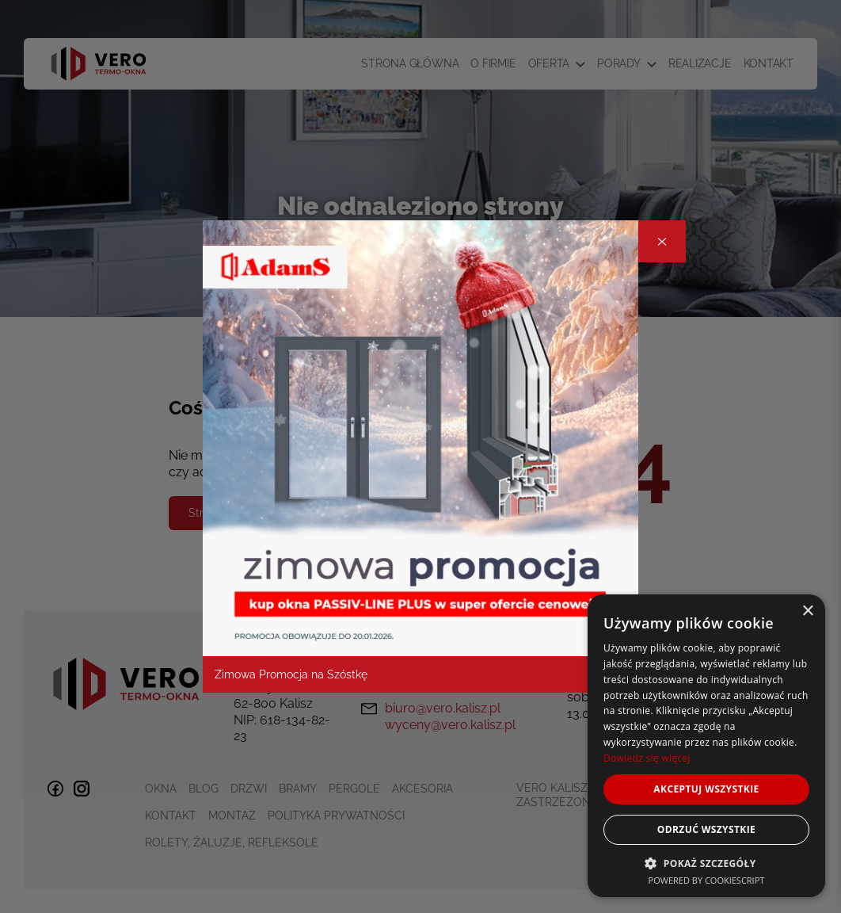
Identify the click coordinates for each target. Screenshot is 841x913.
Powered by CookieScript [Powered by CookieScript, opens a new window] (707, 880)
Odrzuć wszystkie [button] (706, 829)
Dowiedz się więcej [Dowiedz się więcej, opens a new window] (647, 758)
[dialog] (706, 745)
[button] (706, 862)
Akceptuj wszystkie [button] (706, 789)
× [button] (807, 611)
